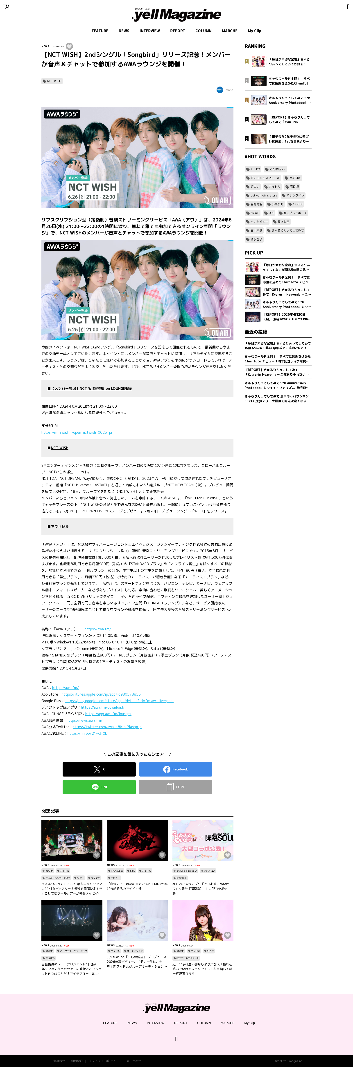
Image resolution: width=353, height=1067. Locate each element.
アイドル (64, 870)
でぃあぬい (209, 870)
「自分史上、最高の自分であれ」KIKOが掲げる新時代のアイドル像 (137, 886)
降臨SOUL (181, 877)
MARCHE (230, 31)
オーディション (135, 951)
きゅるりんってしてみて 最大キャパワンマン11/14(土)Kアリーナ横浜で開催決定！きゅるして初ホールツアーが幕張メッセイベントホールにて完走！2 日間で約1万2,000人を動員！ (71, 889)
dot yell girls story (264, 195)
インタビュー (259, 222)
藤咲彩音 (283, 222)
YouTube (295, 178)
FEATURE (100, 31)
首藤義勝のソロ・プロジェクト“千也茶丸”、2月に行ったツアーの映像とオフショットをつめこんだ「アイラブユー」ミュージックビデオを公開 (71, 969)
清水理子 (256, 239)
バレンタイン (295, 195)
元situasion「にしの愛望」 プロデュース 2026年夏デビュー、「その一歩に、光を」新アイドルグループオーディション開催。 (137, 962)
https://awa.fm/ (98, 629)
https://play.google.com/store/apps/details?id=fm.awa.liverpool (119, 700)
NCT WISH (54, 81)
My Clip (254, 31)
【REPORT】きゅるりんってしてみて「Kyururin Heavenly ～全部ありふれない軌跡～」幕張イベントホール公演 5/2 (277, 372)
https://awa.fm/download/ (103, 707)
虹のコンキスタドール (187, 958)
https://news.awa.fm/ (85, 720)
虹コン (210, 951)
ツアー (80, 877)
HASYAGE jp (117, 870)
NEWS (124, 31)
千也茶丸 (49, 958)
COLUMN (203, 31)
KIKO (132, 870)
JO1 (271, 213)
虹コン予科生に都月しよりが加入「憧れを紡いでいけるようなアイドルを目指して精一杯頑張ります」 (202, 969)
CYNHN (298, 204)
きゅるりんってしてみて (57, 877)
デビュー (115, 877)
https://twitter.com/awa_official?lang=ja (107, 726)
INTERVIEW (150, 31)
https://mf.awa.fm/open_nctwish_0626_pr (77, 432)
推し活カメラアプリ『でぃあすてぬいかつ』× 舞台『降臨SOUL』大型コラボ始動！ (200, 888)
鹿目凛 (294, 187)
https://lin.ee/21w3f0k (87, 733)
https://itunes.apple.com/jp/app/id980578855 (101, 694)
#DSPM (49, 870)
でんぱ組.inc (277, 169)
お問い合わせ (132, 1061)
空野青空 (256, 204)
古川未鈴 (256, 230)
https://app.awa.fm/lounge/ (108, 713)
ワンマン (95, 877)
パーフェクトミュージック (73, 951)
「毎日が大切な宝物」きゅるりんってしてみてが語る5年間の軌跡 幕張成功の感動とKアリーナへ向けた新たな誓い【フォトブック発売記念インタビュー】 (278, 345)
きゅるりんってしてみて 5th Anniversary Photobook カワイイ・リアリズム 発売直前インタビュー (277, 385)
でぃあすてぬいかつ (186, 870)
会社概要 (59, 1061)
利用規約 (77, 1061)
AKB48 (255, 213)
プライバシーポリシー (103, 1061)
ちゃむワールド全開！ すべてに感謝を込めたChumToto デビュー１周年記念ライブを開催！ (278, 359)
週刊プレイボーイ (295, 213)
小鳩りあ (277, 204)
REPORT (177, 31)
